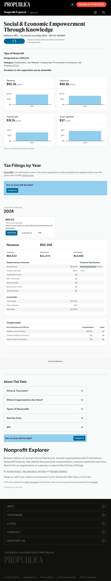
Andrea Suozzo (14, 471)
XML (40, 233)
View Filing (11, 233)
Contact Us (12, 190)
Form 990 (8, 172)
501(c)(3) (24, 58)
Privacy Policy (47, 577)
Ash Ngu (42, 471)
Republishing (29, 577)
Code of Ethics (12, 577)
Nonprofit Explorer (15, 12)
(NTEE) (15, 65)
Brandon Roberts (58, 471)
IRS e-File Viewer (32, 482)
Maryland (34, 12)
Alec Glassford (29, 471)
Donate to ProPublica (91, 4)
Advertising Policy (67, 577)
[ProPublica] (17, 4)
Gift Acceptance (88, 577)
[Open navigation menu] (72, 4)
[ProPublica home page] (24, 559)
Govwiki (94, 482)
